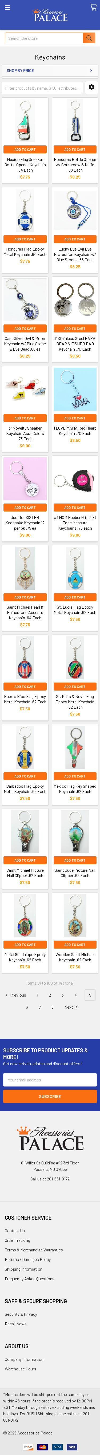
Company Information (24, 1359)
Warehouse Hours (20, 1368)
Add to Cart (25, 149)
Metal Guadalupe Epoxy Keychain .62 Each (25, 957)
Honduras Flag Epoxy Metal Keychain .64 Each (24, 251)
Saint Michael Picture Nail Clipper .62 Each (25, 872)
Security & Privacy (21, 1314)
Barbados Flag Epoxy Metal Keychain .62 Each (25, 788)
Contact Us (15, 1230)
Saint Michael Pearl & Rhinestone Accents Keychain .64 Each (25, 612)
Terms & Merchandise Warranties (34, 1249)
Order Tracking (17, 1240)
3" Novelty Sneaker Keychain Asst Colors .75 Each (25, 433)
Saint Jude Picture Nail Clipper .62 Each (75, 872)
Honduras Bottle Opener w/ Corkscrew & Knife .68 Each (75, 164)
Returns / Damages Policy (28, 1259)
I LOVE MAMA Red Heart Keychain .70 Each (75, 430)
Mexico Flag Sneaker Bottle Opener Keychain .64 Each (25, 164)
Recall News (16, 1323)
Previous (15, 995)
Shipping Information (23, 1268)
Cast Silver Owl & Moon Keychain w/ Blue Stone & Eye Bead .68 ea (25, 343)
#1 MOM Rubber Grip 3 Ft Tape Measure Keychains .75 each (75, 522)
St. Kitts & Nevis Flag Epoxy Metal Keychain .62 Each (74, 701)
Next (71, 1007)
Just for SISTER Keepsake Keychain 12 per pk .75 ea (25, 522)
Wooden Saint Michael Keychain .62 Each (74, 957)
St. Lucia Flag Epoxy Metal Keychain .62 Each (75, 609)
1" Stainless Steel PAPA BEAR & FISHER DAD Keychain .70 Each (74, 343)
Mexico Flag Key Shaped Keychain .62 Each (75, 788)
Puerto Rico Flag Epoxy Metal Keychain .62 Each (25, 699)
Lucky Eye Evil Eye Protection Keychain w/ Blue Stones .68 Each (75, 254)
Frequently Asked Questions (29, 1278)
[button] (91, 87)
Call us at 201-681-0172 (50, 1178)
